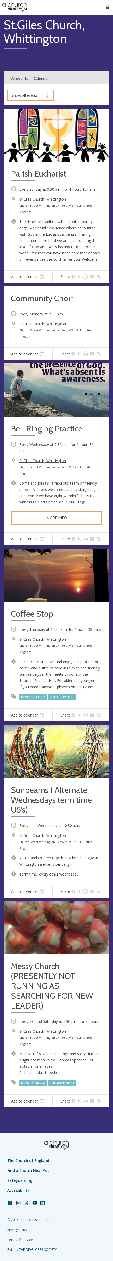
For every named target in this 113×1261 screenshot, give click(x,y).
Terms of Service (20, 1239)
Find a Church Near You (28, 1170)
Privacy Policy (17, 1230)
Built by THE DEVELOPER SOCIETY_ (32, 1249)
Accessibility (18, 1190)
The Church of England (28, 1160)
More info (56, 517)
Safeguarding (19, 1180)
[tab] (28, 277)
